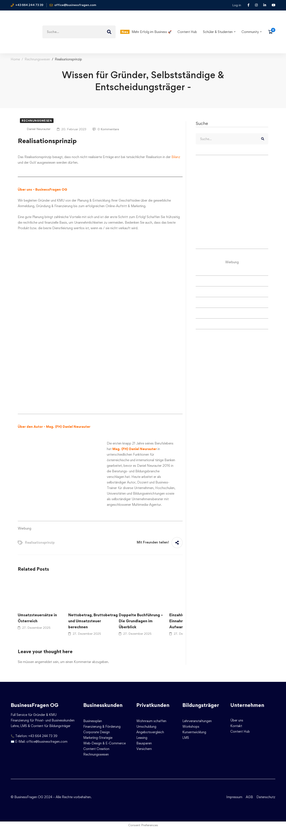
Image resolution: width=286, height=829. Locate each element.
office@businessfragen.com (46, 741)
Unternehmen (247, 705)
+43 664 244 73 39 (42, 736)
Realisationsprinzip (40, 542)
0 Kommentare (106, 129)
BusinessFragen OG (34, 705)
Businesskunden (102, 705)
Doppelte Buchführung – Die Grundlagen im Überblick (141, 621)
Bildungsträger (200, 705)
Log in (236, 5)
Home (15, 59)
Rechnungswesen (37, 59)
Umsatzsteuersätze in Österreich (37, 618)
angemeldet (43, 662)
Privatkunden (152, 705)
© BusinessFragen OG (27, 797)
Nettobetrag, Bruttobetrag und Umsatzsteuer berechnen (93, 621)
